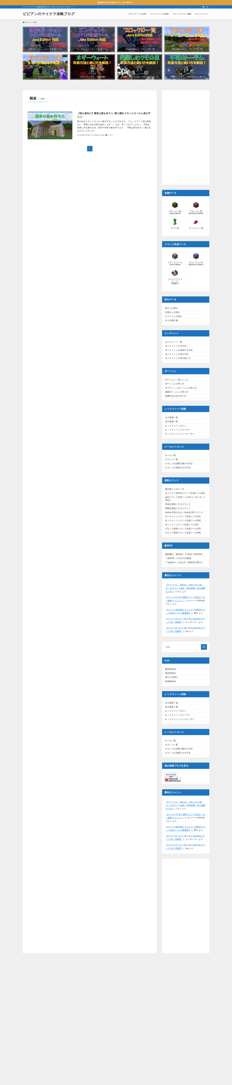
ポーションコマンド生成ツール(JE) (184, 598)
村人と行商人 (174, 773)
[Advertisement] (185, 137)
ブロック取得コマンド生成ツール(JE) (185, 604)
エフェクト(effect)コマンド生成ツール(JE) (185, 547)
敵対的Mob (173, 761)
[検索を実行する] (204, 738)
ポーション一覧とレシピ (179, 400)
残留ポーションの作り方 (179, 418)
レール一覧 (173, 497)
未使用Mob (173, 779)
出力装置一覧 (174, 454)
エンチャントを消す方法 (179, 370)
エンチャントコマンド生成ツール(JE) (185, 585)
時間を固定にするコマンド (180, 570)
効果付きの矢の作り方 (178, 425)
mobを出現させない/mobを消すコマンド (185, 577)
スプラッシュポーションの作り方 (183, 412)
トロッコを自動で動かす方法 (181, 509)
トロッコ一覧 (174, 503)
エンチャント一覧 (176, 351)
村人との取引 (174, 309)
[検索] (207, 7)
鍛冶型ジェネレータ (177, 539)
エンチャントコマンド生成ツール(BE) (185, 591)
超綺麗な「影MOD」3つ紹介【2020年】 (184, 635)
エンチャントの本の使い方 (180, 376)
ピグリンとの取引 (176, 321)
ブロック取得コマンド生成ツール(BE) (185, 610)
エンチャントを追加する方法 (181, 364)
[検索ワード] (185, 738)
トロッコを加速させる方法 (180, 515)
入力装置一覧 (174, 448)
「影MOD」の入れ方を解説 (180, 643)
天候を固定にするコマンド (180, 564)
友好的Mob (173, 767)
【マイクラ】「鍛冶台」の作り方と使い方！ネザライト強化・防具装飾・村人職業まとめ (185, 679)
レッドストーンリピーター (180, 467)
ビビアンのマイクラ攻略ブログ (49, 14)
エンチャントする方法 (178, 357)
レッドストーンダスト (178, 461)
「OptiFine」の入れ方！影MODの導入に (185, 650)
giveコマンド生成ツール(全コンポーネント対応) (185, 556)
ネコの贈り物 (174, 328)
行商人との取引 (175, 315)
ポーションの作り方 (177, 406)
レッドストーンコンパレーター (182, 473)
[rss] (203, 7)
